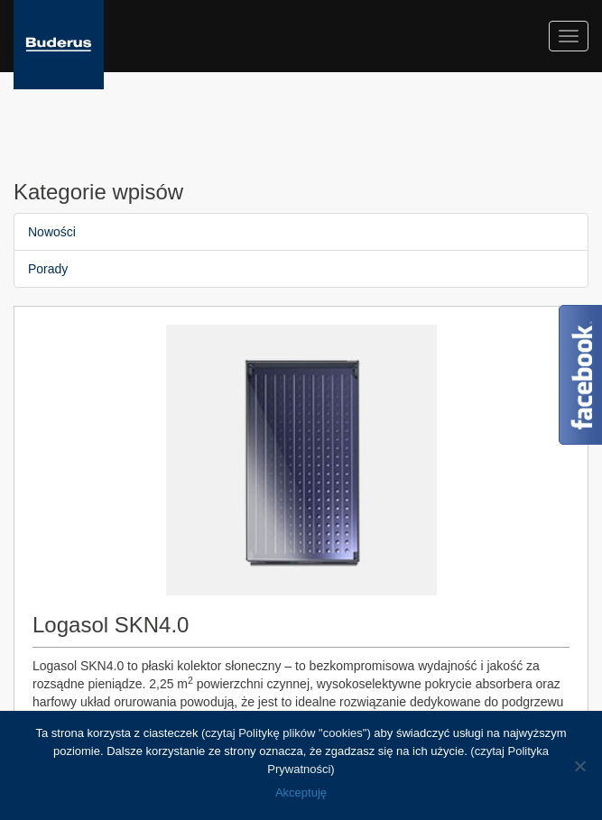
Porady (48, 269)
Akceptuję (301, 792)
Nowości (52, 232)
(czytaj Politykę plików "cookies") (286, 733)
